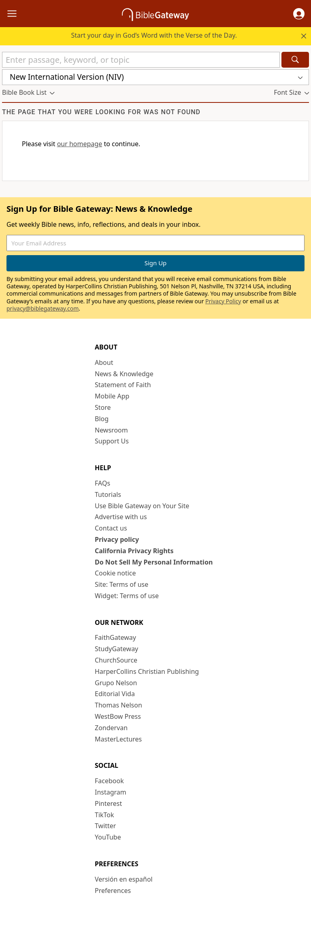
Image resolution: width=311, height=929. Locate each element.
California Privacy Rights (134, 550)
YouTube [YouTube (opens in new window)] (108, 837)
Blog (102, 418)
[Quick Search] (141, 60)
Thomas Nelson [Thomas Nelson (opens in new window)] (118, 705)
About (104, 362)
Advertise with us (121, 516)
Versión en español (124, 879)
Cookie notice (115, 573)
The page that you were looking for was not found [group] (101, 112)
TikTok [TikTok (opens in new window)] (104, 814)
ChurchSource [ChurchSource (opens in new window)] (116, 660)
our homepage (79, 143)
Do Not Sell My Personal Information (154, 562)
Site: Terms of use (121, 584)
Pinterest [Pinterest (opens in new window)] (108, 803)
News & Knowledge (124, 373)
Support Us (112, 441)
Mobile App (112, 396)
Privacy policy (117, 539)
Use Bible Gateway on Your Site (142, 505)
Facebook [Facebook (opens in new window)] (109, 780)
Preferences (113, 890)
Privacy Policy (223, 301)
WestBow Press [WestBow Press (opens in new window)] (118, 716)
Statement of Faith (123, 384)
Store (103, 407)
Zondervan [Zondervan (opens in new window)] (111, 727)
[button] (299, 13)
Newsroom (111, 430)
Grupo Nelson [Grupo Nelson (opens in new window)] (116, 682)
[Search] (295, 60)
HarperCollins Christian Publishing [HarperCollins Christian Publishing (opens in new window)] (147, 671)
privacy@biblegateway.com (42, 308)
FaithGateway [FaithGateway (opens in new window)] (115, 637)
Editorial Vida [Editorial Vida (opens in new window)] (115, 693)
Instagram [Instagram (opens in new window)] (110, 792)
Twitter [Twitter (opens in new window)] (105, 825)
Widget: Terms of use (127, 595)
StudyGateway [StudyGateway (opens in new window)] (116, 648)
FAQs (102, 483)
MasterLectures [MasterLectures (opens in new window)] (118, 739)
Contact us (111, 528)
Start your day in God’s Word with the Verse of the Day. (154, 35)
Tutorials (108, 494)
